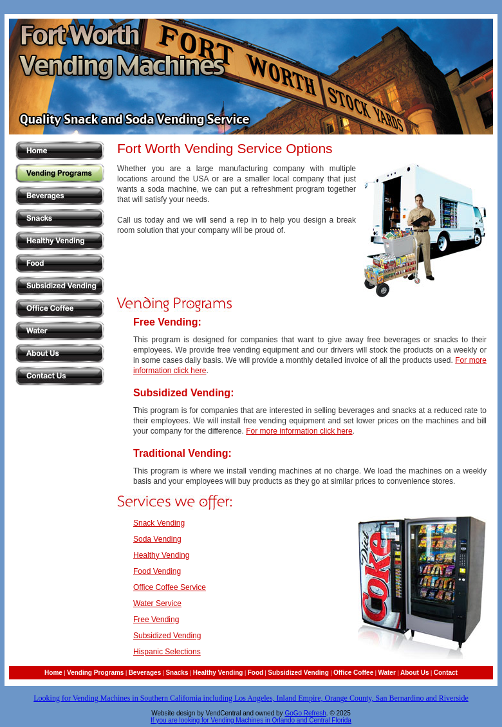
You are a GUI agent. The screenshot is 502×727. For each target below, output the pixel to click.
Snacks (176, 672)
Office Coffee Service (169, 587)
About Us (414, 672)
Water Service (157, 603)
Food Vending (157, 571)
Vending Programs (95, 672)
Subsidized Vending (167, 635)
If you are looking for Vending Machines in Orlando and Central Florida (251, 720)
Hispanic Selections (167, 651)
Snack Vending (159, 523)
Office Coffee (353, 672)
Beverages (145, 672)
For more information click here (299, 431)
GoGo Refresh (305, 713)
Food (255, 672)
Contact (446, 672)
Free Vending (156, 619)
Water (386, 672)
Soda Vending (157, 539)
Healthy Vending (161, 555)
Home (53, 672)
